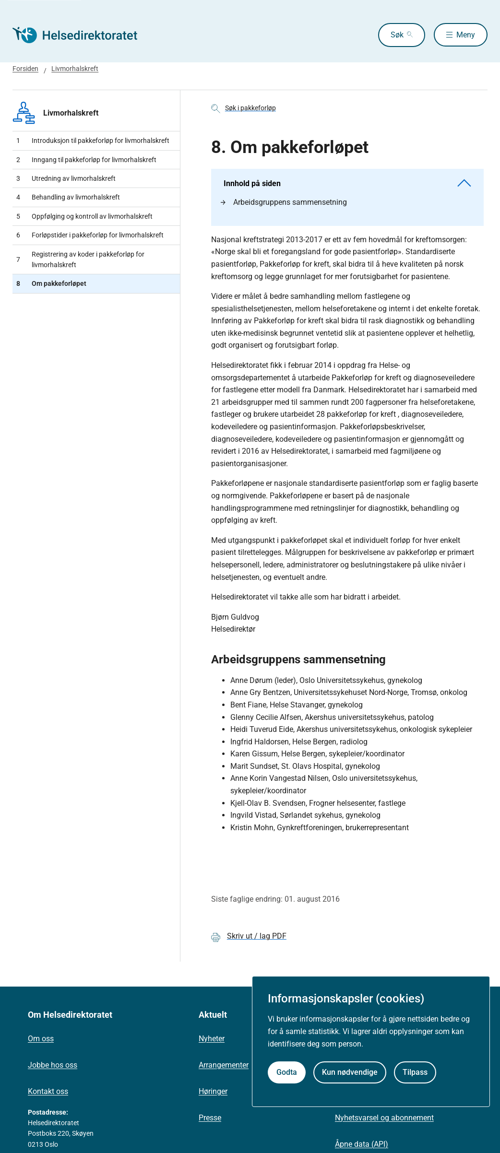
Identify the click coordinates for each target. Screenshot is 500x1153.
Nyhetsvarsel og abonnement (384, 1117)
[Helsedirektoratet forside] (81, 35)
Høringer (213, 1091)
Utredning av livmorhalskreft (66, 178)
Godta (286, 1072)
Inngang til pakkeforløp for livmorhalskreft (86, 159)
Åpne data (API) (361, 1144)
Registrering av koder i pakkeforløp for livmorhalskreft (80, 259)
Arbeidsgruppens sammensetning (284, 202)
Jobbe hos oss (52, 1065)
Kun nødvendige (350, 1072)
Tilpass (415, 1072)
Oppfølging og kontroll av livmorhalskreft (84, 216)
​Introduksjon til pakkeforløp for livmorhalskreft (92, 140)
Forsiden (25, 68)
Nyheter (212, 1038)
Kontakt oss (48, 1091)
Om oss (41, 1038)
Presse (210, 1117)
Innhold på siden (347, 183)
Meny (465, 34)
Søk (394, 34)
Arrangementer (224, 1065)
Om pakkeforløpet (51, 283)
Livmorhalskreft (74, 68)
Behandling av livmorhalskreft (68, 197)
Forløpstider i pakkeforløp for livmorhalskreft (90, 235)
